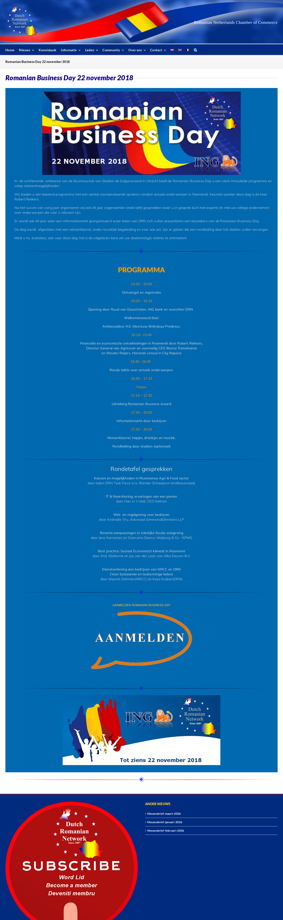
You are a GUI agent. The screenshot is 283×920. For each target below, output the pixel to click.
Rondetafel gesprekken (141, 468)
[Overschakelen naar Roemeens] (187, 49)
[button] (195, 49)
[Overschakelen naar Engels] (180, 49)
